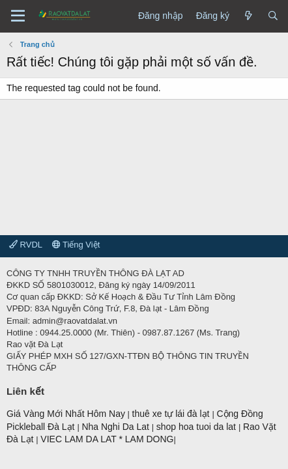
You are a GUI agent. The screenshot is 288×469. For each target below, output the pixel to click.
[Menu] (18, 16)
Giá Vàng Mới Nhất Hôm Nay (66, 413)
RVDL (25, 244)
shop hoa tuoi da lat (197, 426)
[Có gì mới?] (248, 16)
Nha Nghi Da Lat (116, 426)
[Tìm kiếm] (273, 16)
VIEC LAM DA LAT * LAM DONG (106, 439)
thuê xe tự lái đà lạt (172, 413)
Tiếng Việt (76, 244)
